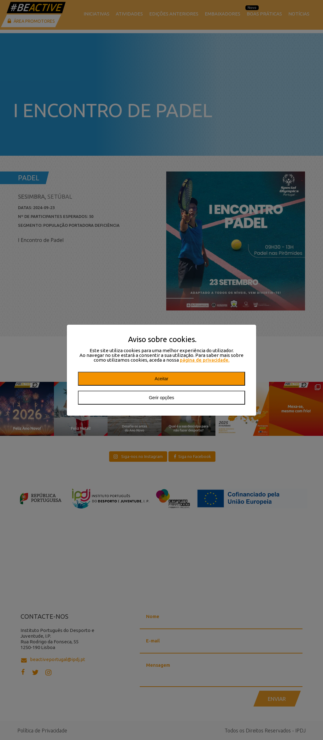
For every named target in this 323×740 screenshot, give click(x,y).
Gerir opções (161, 397)
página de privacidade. (205, 360)
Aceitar (161, 378)
